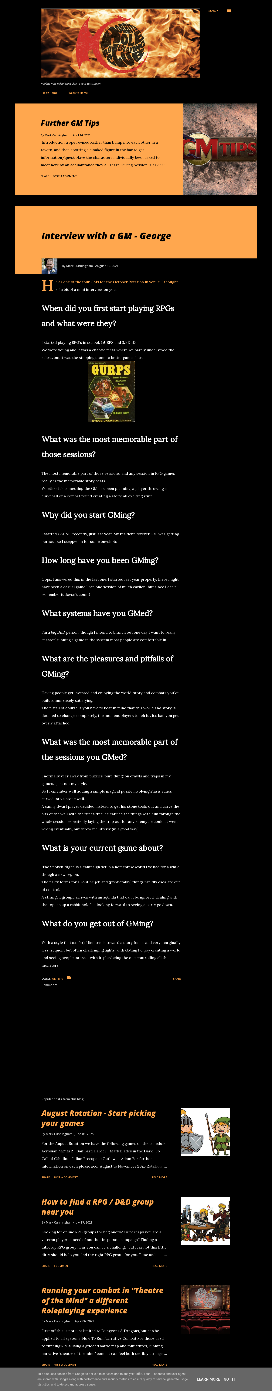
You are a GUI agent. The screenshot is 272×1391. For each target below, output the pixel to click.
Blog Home (48, 93)
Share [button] (45, 176)
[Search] (213, 10)
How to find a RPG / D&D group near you (98, 1207)
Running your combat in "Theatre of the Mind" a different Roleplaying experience (102, 1300)
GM (54, 978)
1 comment (61, 1266)
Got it (230, 1379)
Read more (159, 1177)
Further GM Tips (70, 123)
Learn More (208, 1379)
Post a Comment (65, 176)
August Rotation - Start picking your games (99, 1118)
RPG (60, 978)
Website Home (75, 93)
